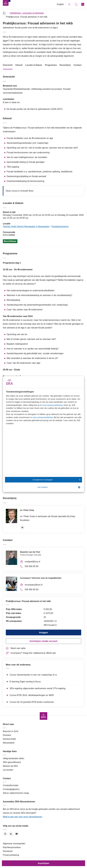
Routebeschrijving (60, 226)
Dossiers (7, 735)
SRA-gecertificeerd (12, 762)
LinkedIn (22, 527)
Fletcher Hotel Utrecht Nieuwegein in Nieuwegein (26, 226)
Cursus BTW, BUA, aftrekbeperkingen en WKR (32, 695)
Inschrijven (43, 863)
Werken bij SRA (10, 766)
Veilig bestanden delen (13, 758)
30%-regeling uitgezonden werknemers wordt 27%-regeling (37, 688)
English (60, 4)
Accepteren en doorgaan (56, 480)
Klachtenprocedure (12, 847)
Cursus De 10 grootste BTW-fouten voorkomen (32, 702)
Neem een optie (18, 648)
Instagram (5, 833)
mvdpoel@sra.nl (32, 561)
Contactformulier (11, 785)
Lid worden (8, 770)
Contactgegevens (11, 789)
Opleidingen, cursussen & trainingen (27, 13)
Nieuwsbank (8, 743)
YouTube (16, 833)
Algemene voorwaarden (14, 843)
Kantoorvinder (9, 739)
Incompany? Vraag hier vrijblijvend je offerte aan (33, 653)
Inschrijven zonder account (43, 641)
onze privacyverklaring (52, 405)
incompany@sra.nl (33, 585)
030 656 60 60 (31, 566)
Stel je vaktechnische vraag (16, 793)
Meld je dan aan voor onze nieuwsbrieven (22, 817)
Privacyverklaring (11, 855)
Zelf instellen (58, 487)
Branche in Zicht (10, 731)
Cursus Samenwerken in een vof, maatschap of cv (33, 675)
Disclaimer (8, 851)
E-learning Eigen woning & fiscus (25, 681)
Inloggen (43, 632)
